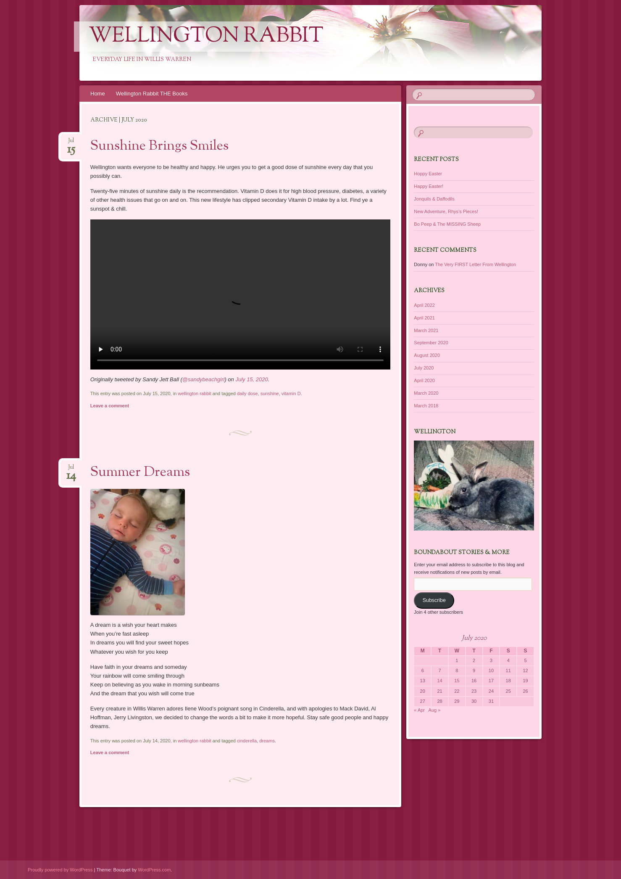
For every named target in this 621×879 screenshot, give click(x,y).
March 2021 (426, 330)
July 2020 (424, 367)
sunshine (270, 393)
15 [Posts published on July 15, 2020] (456, 680)
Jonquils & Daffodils (434, 198)
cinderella (247, 740)
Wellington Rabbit (206, 36)
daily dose (247, 393)
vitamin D (291, 393)
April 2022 (424, 305)
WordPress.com (154, 869)
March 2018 (426, 405)
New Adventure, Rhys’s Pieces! (446, 211)
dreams (267, 740)
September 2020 (431, 342)
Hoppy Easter (428, 173)
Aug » (435, 710)
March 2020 (426, 393)
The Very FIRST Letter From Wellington (475, 264)
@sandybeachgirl (203, 379)
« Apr (419, 710)
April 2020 (424, 380)
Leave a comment (109, 405)
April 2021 (424, 317)
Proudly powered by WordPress (60, 869)
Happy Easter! (428, 186)
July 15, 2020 (251, 379)
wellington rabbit (194, 393)
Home (97, 93)
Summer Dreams (140, 472)
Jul (71, 143)
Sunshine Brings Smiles (159, 146)
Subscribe (434, 600)
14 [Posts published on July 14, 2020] (439, 680)
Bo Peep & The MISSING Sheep (447, 224)
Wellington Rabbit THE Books (152, 93)
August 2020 (427, 355)
